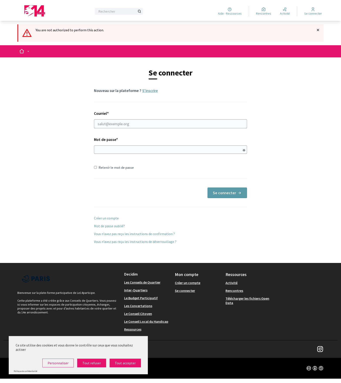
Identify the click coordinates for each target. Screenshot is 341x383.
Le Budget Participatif (141, 298)
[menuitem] (147, 282)
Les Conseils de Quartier (142, 282)
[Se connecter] (313, 11)
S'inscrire (150, 90)
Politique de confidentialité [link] (25, 371)
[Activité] (285, 11)
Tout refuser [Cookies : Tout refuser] (91, 363)
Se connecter (227, 192)
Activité (231, 283)
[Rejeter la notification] (318, 30)
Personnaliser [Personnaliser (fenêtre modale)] (58, 363)
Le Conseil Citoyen (138, 313)
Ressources (132, 329)
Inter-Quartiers (135, 290)
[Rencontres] (263, 11)
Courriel (170, 119)
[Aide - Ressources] (229, 11)
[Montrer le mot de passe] (244, 150)
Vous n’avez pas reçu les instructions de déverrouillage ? (135, 241)
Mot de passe (106, 139)
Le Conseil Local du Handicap (146, 321)
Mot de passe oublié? (109, 226)
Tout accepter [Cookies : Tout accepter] (125, 363)
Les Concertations (138, 306)
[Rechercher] (119, 11)
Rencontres (234, 290)
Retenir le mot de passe (114, 167)
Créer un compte (106, 218)
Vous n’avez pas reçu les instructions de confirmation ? (134, 234)
